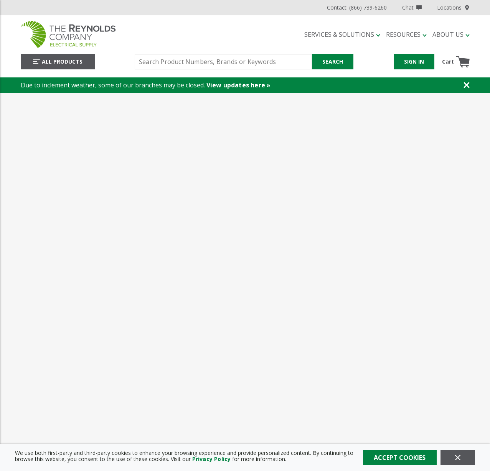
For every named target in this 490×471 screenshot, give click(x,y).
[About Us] (451, 34)
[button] (342, 34)
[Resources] (406, 34)
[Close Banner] (467, 85)
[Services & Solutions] (342, 34)
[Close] (458, 457)
